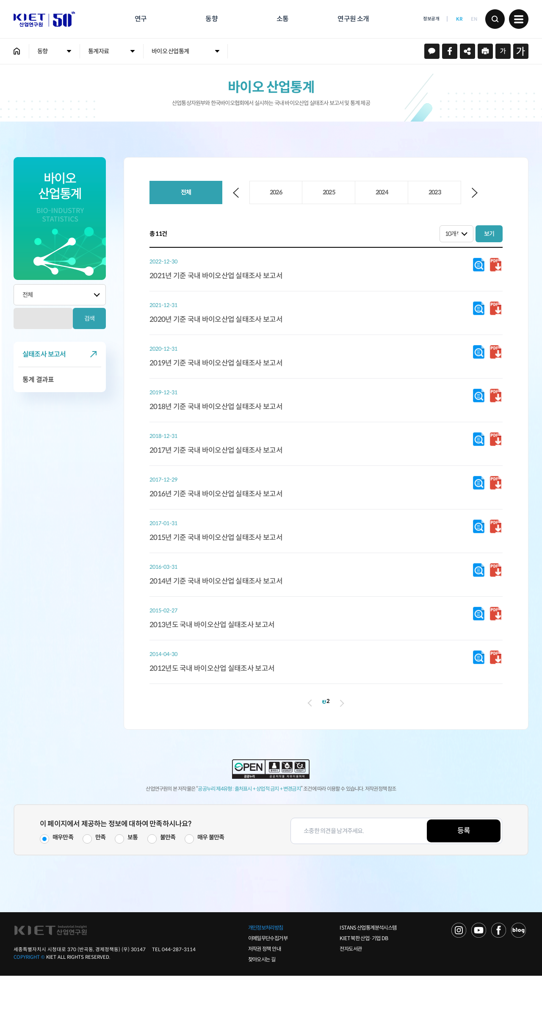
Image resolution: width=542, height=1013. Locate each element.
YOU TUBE (478, 967)
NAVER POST (518, 967)
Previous (236, 193)
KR (459, 19)
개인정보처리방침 (265, 965)
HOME (17, 51)
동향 (211, 18)
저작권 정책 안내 (264, 986)
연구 (141, 18)
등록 (463, 868)
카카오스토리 (432, 51)
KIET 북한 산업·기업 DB (364, 975)
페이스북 (449, 51)
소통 (282, 18)
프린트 (485, 51)
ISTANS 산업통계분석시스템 (368, 965)
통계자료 (98, 51)
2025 (329, 192)
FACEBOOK (498, 967)
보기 (489, 234)
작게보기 (503, 51)
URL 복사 (467, 51)
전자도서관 (351, 986)
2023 (435, 192)
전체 (186, 192)
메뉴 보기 (518, 19)
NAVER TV (458, 967)
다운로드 (479, 265)
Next (475, 193)
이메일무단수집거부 (268, 975)
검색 (495, 19)
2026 (276, 192)
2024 (382, 192)
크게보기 (520, 51)
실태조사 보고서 (44, 354)
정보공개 (431, 19)
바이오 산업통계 (170, 51)
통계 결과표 (38, 380)
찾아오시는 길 (262, 997)
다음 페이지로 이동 (356, 734)
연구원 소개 (353, 18)
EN (474, 19)
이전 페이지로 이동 (295, 733)
